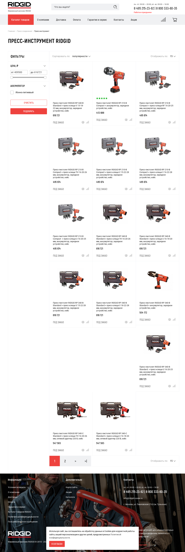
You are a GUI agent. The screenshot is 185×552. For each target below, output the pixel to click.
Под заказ (58, 122)
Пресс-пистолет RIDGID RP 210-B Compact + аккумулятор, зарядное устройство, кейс (112, 105)
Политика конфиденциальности (23, 517)
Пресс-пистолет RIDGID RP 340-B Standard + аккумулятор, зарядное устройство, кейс (155, 305)
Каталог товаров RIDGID (19, 512)
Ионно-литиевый (25, 92)
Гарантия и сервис (16, 507)
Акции (69, 492)
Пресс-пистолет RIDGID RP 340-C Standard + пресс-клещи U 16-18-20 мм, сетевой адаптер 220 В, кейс (112, 436)
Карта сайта (71, 487)
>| (86, 461)
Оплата (11, 502)
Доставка (12, 497)
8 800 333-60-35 (166, 8)
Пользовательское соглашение (23, 522)
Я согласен (56, 543)
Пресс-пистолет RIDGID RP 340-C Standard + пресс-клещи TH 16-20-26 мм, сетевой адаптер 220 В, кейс (70, 436)
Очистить (29, 102)
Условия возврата (16, 487)
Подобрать (28, 111)
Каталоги (70, 497)
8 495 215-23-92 (144, 8)
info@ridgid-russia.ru (133, 498)
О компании (13, 492)
